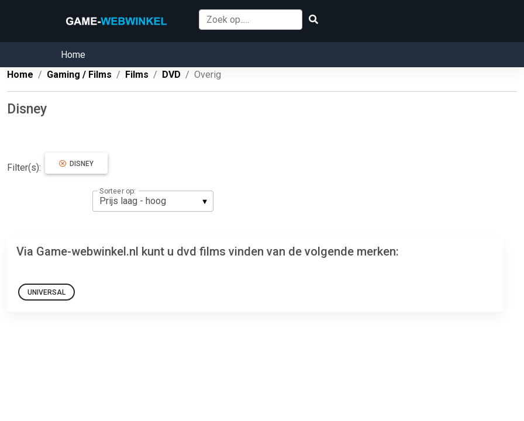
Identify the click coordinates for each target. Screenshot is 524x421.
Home (73, 54)
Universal (46, 292)
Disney (76, 164)
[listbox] (152, 201)
